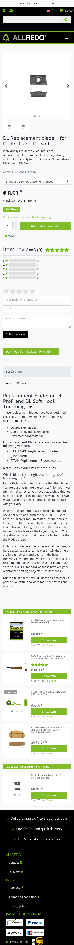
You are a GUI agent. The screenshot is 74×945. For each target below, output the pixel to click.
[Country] (48, 10)
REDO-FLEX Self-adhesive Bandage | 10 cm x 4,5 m (48, 693)
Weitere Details (16, 383)
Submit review (15, 334)
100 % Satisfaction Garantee (39, 839)
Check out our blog (8, 27)
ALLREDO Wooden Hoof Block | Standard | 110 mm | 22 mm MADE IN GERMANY (47, 730)
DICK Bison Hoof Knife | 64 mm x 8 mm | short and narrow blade (48, 657)
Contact (15, 862)
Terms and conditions (24, 897)
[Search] (66, 19)
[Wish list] (54, 10)
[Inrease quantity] (14, 224)
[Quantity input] (7, 226)
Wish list (12, 236)
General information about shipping (27, 217)
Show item (49, 640)
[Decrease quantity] (14, 228)
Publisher (16, 887)
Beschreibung (15, 371)
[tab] (37, 371)
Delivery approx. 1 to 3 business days (39, 818)
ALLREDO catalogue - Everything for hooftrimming (47, 621)
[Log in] (4, 10)
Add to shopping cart (49, 226)
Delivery (16, 872)
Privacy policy (18, 906)
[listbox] (17, 702)
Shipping (29, 200)
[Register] (12, 10)
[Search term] (32, 19)
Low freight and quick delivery (39, 828)
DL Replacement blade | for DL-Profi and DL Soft (47, 776)
